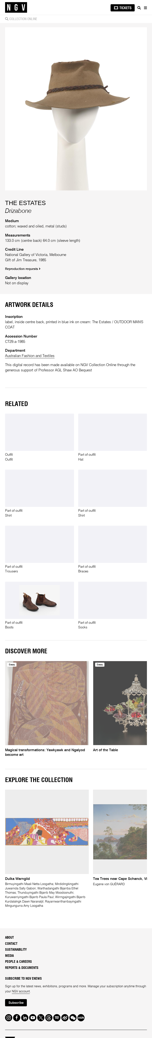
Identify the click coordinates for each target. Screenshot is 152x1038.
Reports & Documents (21, 968)
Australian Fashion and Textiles (30, 356)
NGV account (21, 991)
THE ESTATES (25, 203)
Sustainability (16, 949)
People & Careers (18, 961)
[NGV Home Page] (16, 7)
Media (9, 955)
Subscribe (16, 1003)
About (9, 937)
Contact (11, 943)
